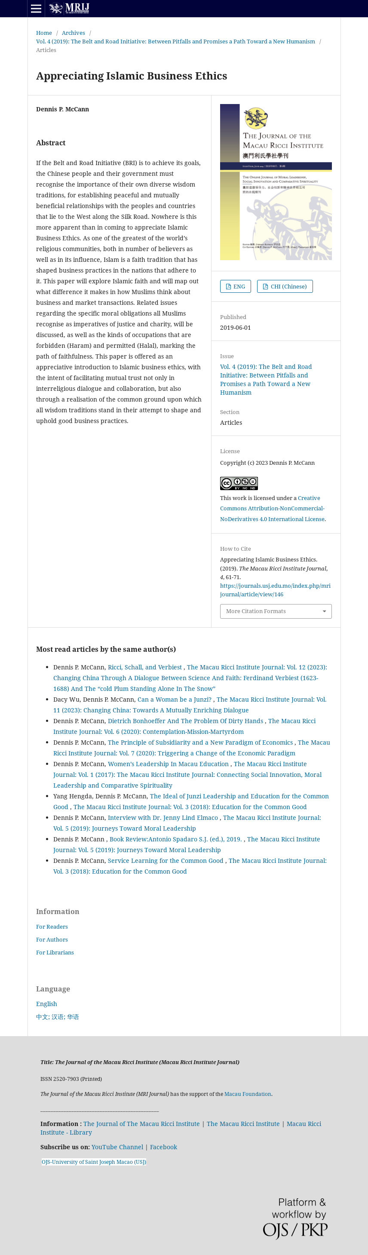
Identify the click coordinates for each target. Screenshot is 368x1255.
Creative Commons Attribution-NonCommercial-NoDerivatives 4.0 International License (272, 508)
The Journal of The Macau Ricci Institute (141, 1124)
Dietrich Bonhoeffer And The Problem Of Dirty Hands (186, 721)
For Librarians (55, 952)
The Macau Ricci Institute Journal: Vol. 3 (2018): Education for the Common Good (190, 807)
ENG (238, 286)
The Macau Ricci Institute (243, 1124)
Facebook (163, 1147)
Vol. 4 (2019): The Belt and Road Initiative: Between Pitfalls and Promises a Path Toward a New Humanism (175, 41)
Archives (73, 33)
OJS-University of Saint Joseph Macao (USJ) (94, 1162)
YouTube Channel (117, 1147)
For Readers (52, 926)
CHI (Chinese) (288, 286)
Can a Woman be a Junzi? (175, 699)
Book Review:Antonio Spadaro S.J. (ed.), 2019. (177, 839)
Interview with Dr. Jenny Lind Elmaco (164, 817)
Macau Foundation (247, 1094)
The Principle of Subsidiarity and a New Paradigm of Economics (201, 742)
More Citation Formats (256, 611)
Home (44, 33)
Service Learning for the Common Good (166, 860)
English (46, 1004)
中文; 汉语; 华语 (57, 1017)
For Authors (52, 939)
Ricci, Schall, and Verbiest (146, 667)
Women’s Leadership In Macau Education (169, 764)
